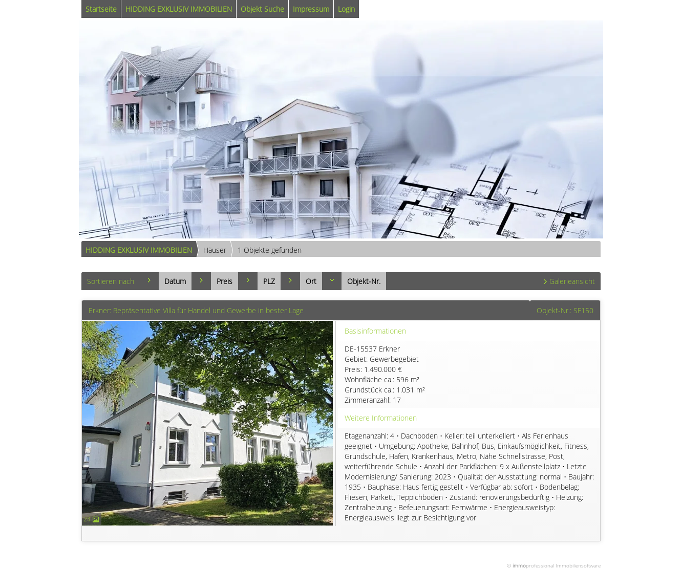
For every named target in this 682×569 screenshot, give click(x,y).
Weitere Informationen (381, 418)
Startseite (101, 9)
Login (346, 9)
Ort (311, 281)
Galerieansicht (572, 281)
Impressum (311, 9)
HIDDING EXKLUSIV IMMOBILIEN (178, 9)
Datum (175, 281)
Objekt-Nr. (363, 281)
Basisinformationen (375, 331)
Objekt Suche (262, 9)
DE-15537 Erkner (471, 374)
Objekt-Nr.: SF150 (565, 310)
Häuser (214, 250)
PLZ (269, 281)
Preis (224, 281)
